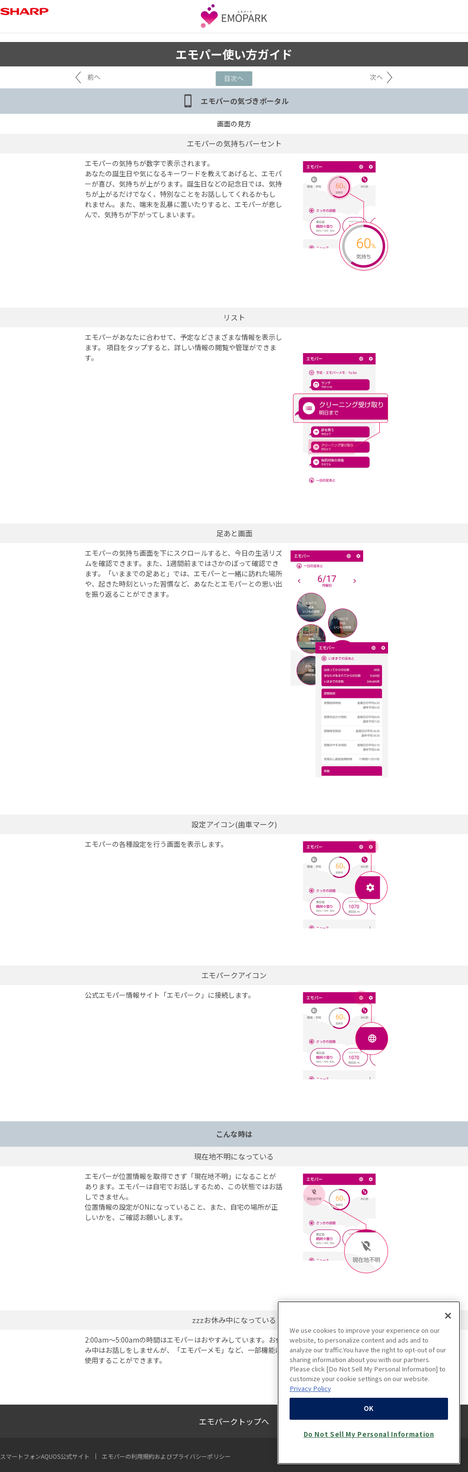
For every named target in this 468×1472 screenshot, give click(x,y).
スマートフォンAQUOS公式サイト (45, 1456)
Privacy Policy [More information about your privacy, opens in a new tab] (310, 1411)
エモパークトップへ (234, 1421)
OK (369, 1431)
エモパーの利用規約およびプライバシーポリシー (166, 1456)
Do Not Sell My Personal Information (369, 1457)
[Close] (448, 1338)
